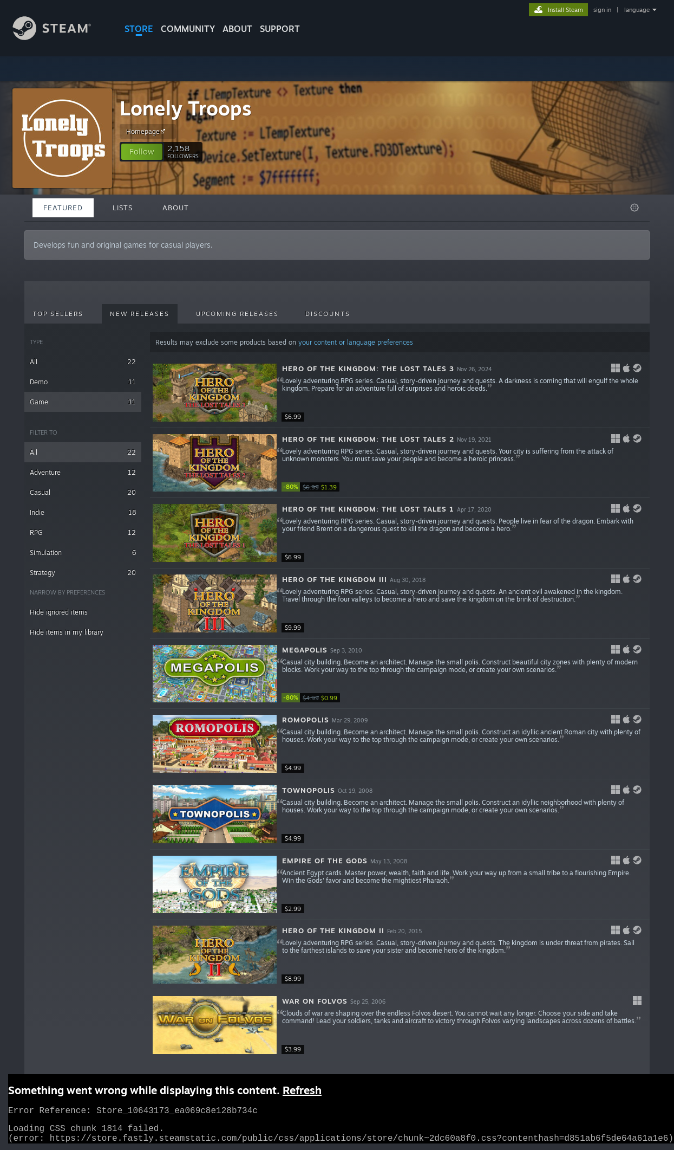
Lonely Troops (186, 108)
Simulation (83, 552)
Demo (83, 381)
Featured (63, 207)
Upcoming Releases (237, 314)
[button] (142, 151)
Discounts (327, 314)
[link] (314, 487)
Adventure (83, 472)
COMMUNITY (188, 28)
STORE (139, 28)
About (237, 28)
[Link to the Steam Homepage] (60, 37)
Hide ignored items (59, 612)
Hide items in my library (66, 632)
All (83, 361)
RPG (83, 532)
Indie (83, 512)
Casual (83, 492)
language (637, 10)
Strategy (83, 572)
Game (83, 401)
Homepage (147, 131)
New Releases (139, 314)
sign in (602, 10)
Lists (123, 207)
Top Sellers (57, 314)
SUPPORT (280, 28)
